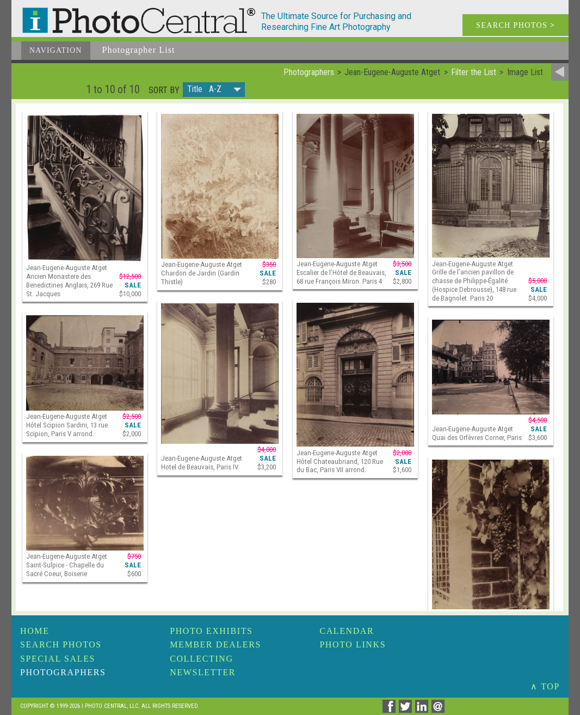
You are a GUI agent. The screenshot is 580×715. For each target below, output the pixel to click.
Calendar (346, 630)
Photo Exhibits (211, 630)
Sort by (164, 90)
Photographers (63, 672)
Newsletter (203, 672)
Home (35, 630)
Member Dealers (215, 644)
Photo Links (352, 644)
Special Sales (57, 658)
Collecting (201, 658)
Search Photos (61, 644)
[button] (214, 89)
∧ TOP (545, 686)
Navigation (55, 50)
